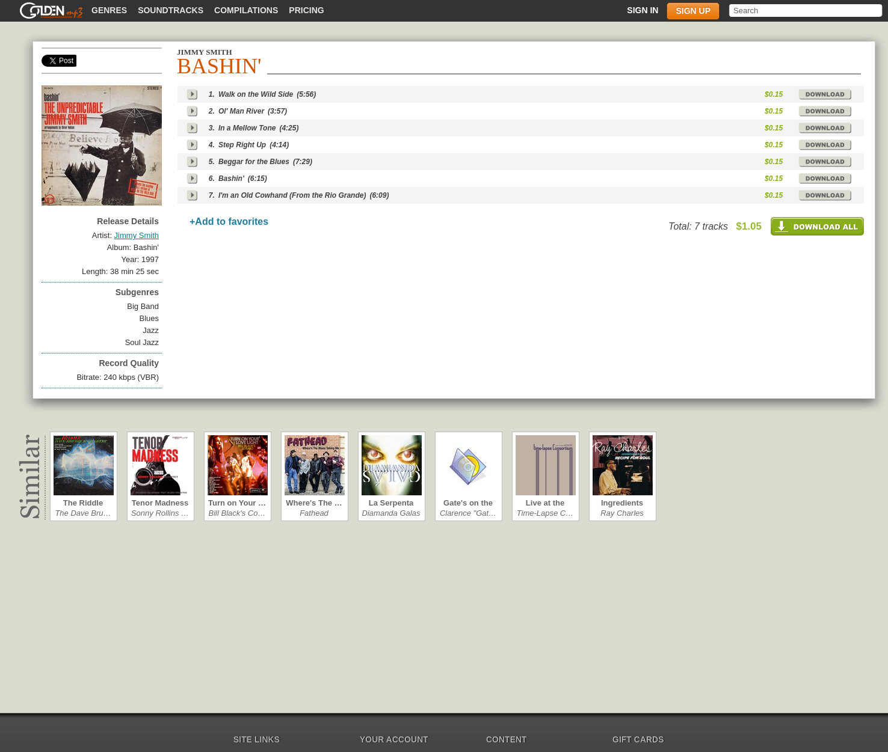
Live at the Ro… (545, 502)
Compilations (246, 10)
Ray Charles (622, 513)
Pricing (306, 10)
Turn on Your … (237, 502)
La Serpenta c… (391, 502)
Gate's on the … (468, 502)
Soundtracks (170, 10)
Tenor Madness (160, 502)
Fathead (314, 513)
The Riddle (83, 502)
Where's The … (314, 502)
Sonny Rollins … (160, 513)
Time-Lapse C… (545, 513)
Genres (109, 10)
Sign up (693, 11)
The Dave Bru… (83, 513)
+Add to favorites (229, 221)
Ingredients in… (622, 502)
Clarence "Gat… (468, 513)
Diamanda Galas (391, 513)
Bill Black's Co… (237, 513)
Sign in (642, 10)
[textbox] (806, 10)
